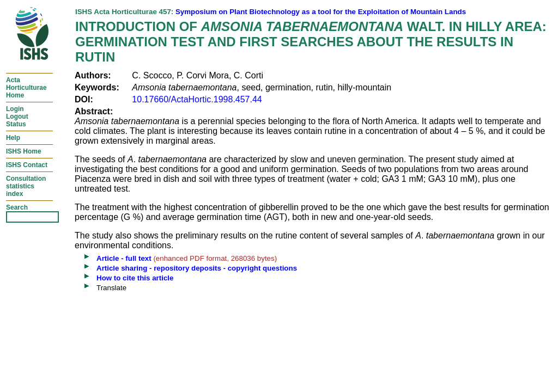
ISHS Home (23, 151)
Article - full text (123, 258)
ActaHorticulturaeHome (26, 87)
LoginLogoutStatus (17, 116)
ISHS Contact (26, 165)
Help (13, 138)
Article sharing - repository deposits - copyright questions (196, 268)
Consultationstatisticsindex (26, 186)
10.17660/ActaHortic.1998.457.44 (197, 99)
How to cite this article (134, 278)
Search (17, 207)
